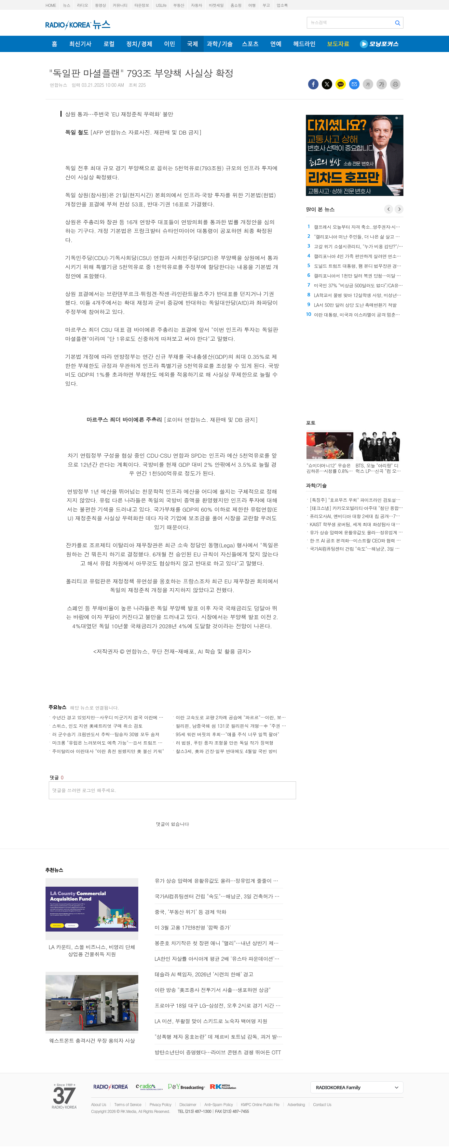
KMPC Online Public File (260, 1104)
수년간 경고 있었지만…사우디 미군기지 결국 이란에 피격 (110, 717)
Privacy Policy (160, 1104)
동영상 (100, 5)
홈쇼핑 (235, 5)
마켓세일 (216, 5)
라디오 (82, 5)
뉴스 (66, 5)
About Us (98, 1104)
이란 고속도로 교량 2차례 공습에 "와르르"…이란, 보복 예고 (236, 717)
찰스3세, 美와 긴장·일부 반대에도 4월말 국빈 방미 (226, 751)
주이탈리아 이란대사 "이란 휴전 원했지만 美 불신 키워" (108, 751)
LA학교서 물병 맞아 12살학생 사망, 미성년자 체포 (362, 295)
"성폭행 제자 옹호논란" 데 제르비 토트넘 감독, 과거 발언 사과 (219, 1036)
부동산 (178, 5)
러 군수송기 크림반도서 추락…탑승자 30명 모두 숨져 (105, 734)
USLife (161, 5)
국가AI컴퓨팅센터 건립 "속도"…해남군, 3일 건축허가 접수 (366, 548)
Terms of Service (127, 1104)
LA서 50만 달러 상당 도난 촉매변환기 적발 (355, 305)
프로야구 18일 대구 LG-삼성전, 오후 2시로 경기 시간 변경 (219, 1005)
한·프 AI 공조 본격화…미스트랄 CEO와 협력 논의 (357, 540)
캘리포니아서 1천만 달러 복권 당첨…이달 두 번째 (362, 275)
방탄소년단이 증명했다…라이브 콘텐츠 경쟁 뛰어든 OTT (218, 1052)
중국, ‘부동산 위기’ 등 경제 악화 (190, 912)
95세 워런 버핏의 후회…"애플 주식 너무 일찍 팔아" (227, 734)
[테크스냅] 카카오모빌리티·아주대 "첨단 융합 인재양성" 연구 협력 (374, 508)
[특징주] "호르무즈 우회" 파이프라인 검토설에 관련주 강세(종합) (373, 500)
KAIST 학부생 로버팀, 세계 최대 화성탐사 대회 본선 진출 (365, 524)
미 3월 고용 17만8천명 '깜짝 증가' (193, 927)
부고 (266, 5)
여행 (252, 5)
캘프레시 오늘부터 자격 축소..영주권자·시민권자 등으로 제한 (373, 227)
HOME (51, 5)
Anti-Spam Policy (218, 1104)
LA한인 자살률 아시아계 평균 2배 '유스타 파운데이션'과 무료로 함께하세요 (219, 958)
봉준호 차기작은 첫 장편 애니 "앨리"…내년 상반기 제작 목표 (219, 943)
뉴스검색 (319, 22)
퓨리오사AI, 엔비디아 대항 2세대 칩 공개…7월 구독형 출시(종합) (373, 516)
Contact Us (322, 1104)
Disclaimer (188, 1104)
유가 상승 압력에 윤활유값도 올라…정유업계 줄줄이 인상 (365, 532)
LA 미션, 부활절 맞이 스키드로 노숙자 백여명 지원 (211, 1021)
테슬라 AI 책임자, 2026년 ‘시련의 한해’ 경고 (204, 974)
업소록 (282, 5)
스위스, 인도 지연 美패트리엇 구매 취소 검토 (97, 726)
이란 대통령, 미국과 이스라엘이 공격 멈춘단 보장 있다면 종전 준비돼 (381, 314)
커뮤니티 (120, 5)
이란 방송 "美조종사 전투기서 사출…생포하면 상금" (212, 990)
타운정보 (141, 5)
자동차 (196, 5)
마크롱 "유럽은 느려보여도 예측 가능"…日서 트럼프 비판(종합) (115, 742)
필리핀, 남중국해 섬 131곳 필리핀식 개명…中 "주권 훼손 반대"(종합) (245, 726)
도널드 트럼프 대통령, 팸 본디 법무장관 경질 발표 (362, 266)
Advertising (296, 1104)
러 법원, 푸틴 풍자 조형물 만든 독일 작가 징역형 (225, 742)
